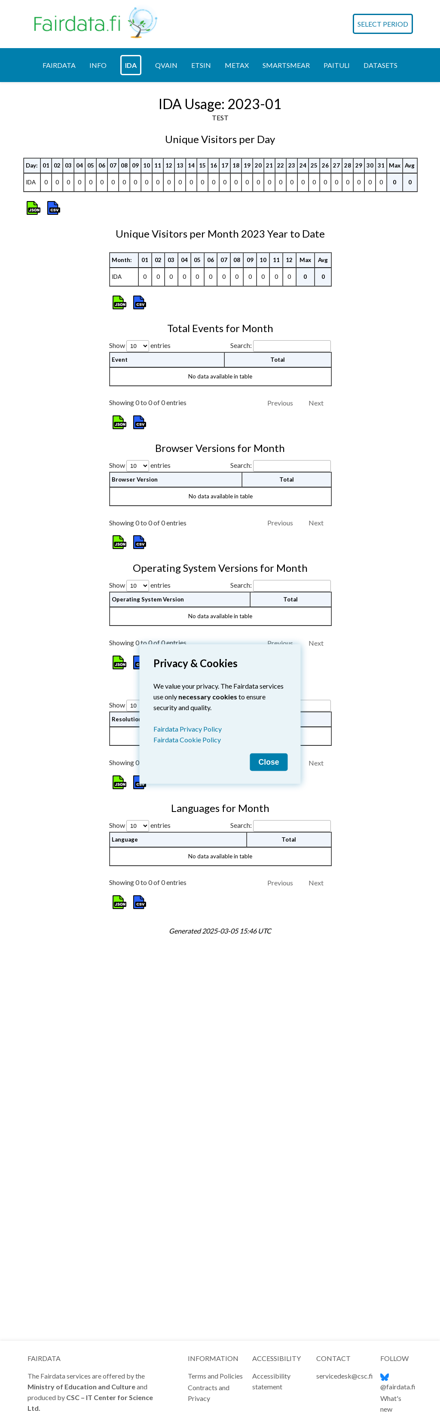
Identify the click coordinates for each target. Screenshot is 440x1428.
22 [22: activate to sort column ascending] (280, 351)
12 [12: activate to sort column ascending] (168, 351)
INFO (98, 60)
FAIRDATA (59, 60)
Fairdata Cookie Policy (187, 739)
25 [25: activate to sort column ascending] (314, 351)
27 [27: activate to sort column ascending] (336, 351)
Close (269, 762)
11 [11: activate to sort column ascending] (157, 351)
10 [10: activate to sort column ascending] (146, 351)
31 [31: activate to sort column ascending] (381, 351)
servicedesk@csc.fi (344, 1376)
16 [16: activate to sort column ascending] (213, 351)
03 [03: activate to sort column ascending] (68, 351)
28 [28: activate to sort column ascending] (347, 351)
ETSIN (201, 60)
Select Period (383, 22)
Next (316, 780)
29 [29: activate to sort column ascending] (358, 351)
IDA (131, 60)
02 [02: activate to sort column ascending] (57, 351)
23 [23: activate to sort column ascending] (291, 351)
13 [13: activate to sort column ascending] (180, 351)
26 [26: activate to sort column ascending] (325, 351)
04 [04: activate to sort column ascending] (79, 351)
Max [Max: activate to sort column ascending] (394, 351)
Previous (280, 900)
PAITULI (337, 60)
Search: (280, 843)
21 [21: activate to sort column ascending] (269, 351)
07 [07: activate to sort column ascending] (113, 351)
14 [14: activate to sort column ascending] (191, 351)
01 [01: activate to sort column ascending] (46, 351)
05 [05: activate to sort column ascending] (90, 351)
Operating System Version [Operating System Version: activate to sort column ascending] (148, 976)
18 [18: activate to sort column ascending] (235, 351)
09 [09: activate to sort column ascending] (135, 351)
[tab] (59, 60)
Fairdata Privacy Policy (187, 729)
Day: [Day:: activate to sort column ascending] (32, 351)
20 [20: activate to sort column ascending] (258, 351)
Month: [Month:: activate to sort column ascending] (122, 637)
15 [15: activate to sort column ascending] (202, 351)
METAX (237, 60)
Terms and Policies (215, 1376)
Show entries (140, 843)
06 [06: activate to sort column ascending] (101, 351)
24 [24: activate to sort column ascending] (302, 351)
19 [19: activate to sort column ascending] (247, 351)
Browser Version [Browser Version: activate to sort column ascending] (135, 857)
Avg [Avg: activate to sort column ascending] (410, 351)
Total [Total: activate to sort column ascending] (286, 857)
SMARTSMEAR (286, 60)
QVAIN (166, 60)
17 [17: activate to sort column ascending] (224, 351)
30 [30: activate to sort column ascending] (370, 351)
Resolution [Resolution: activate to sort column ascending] (127, 1096)
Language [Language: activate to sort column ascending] (125, 1216)
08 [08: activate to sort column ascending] (124, 351)
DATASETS (380, 60)
